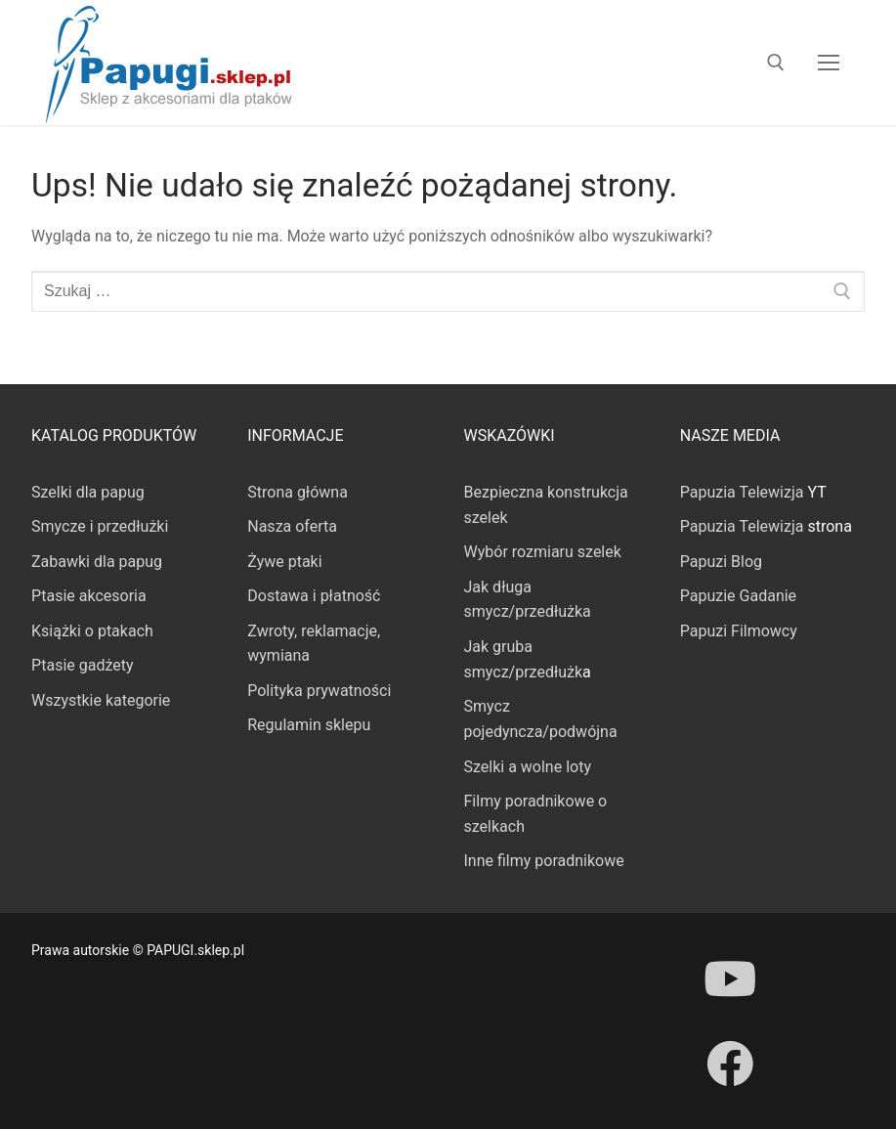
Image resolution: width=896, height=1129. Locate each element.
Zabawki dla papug (96, 561)
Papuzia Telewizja (742, 492)
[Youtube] (730, 978)
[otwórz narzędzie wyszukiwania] (776, 62)
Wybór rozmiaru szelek (542, 552)
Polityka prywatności (319, 690)
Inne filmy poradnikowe (544, 860)
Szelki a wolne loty (527, 767)
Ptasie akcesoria (89, 595)
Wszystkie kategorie (100, 700)
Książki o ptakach (92, 631)
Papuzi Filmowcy (738, 631)
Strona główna (297, 492)
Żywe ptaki (284, 561)
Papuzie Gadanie (738, 595)
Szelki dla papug (88, 492)
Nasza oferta (292, 526)
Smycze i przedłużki (99, 526)
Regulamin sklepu (308, 725)
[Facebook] (730, 1063)
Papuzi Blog (721, 561)
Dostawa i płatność (313, 595)
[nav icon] (828, 62)
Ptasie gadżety (82, 665)
